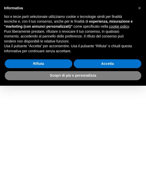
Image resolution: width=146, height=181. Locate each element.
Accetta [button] (107, 64)
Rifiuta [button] (38, 64)
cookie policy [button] (119, 26)
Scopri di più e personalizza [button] (73, 75)
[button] (139, 8)
